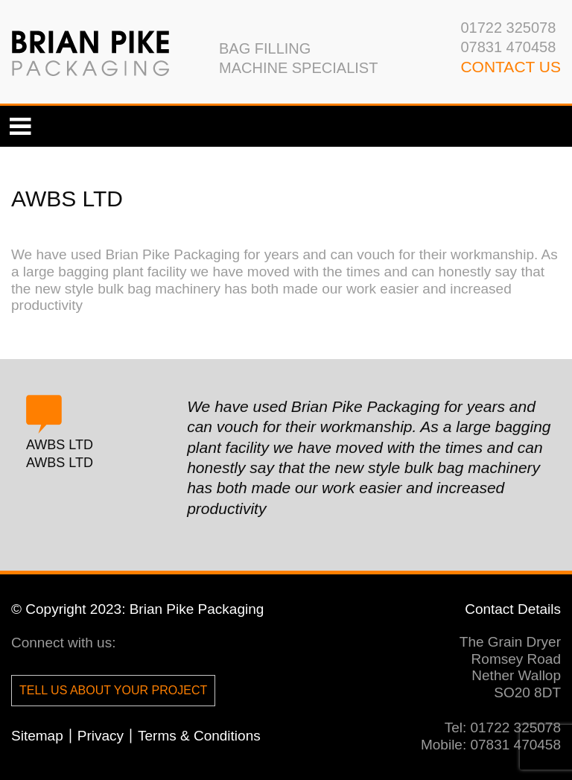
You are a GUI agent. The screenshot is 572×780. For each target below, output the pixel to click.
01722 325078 (508, 27)
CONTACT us (510, 66)
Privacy (100, 735)
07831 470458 (508, 47)
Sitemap (37, 735)
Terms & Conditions (199, 735)
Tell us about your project (113, 690)
